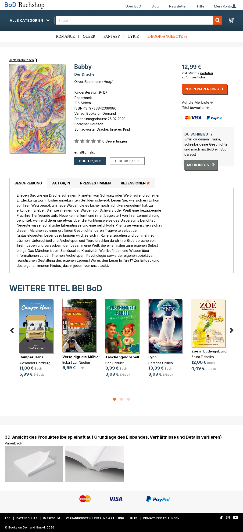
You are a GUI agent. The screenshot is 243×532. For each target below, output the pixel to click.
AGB (8, 518)
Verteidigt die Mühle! (81, 357)
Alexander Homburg (34, 363)
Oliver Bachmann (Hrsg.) (94, 81)
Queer (89, 36)
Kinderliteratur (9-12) (90, 92)
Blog (155, 6)
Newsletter (178, 6)
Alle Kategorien (30, 20)
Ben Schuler (114, 363)
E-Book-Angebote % (167, 36)
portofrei (206, 73)
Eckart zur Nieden (76, 362)
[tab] (28, 183)
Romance (65, 36)
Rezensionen (135, 183)
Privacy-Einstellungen (161, 518)
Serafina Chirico (160, 363)
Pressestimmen (95, 183)
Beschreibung (28, 183)
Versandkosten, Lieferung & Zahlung (95, 518)
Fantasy (112, 36)
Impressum (51, 518)
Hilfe (200, 6)
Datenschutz (26, 518)
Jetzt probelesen (21, 60)
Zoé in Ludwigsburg (209, 351)
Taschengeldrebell (122, 357)
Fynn (152, 357)
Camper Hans (31, 357)
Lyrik (133, 36)
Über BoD (133, 6)
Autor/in (61, 183)
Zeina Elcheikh (202, 357)
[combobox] (139, 20)
